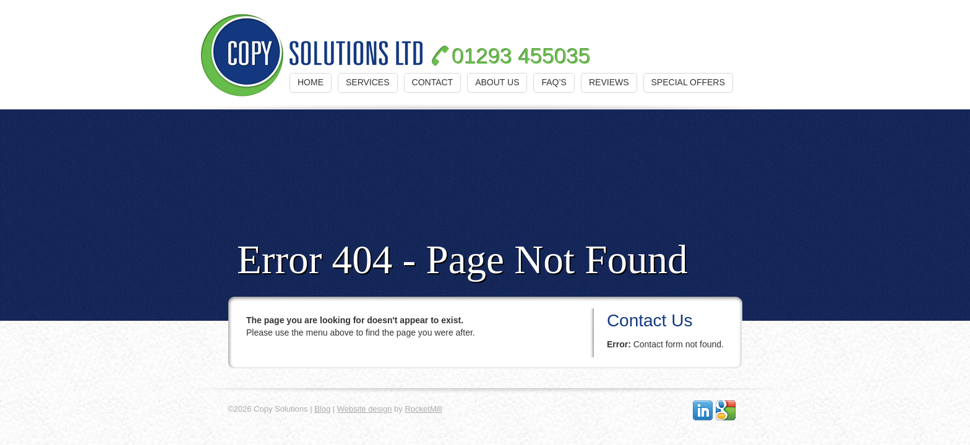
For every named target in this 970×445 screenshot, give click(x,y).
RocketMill (423, 408)
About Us (497, 82)
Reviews (609, 82)
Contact (432, 82)
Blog (322, 408)
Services (368, 82)
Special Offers (688, 82)
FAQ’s (553, 82)
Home (311, 82)
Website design (364, 408)
